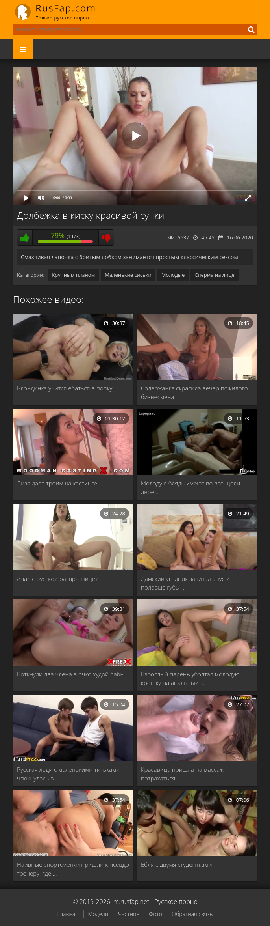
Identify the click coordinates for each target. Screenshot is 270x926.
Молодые (173, 274)
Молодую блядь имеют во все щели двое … (190, 487)
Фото (155, 914)
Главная (67, 914)
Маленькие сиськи (128, 274)
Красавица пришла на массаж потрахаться (182, 773)
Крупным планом (73, 274)
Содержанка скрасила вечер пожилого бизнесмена (194, 392)
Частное (128, 914)
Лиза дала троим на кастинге (57, 483)
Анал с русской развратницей (58, 578)
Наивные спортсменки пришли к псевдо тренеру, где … (73, 869)
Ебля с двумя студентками (176, 864)
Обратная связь (192, 914)
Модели (98, 914)
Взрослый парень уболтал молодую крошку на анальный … (190, 678)
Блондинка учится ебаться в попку (64, 388)
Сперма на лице (214, 274)
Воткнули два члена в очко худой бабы (70, 674)
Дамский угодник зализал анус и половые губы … (185, 583)
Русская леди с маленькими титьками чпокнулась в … (68, 773)
